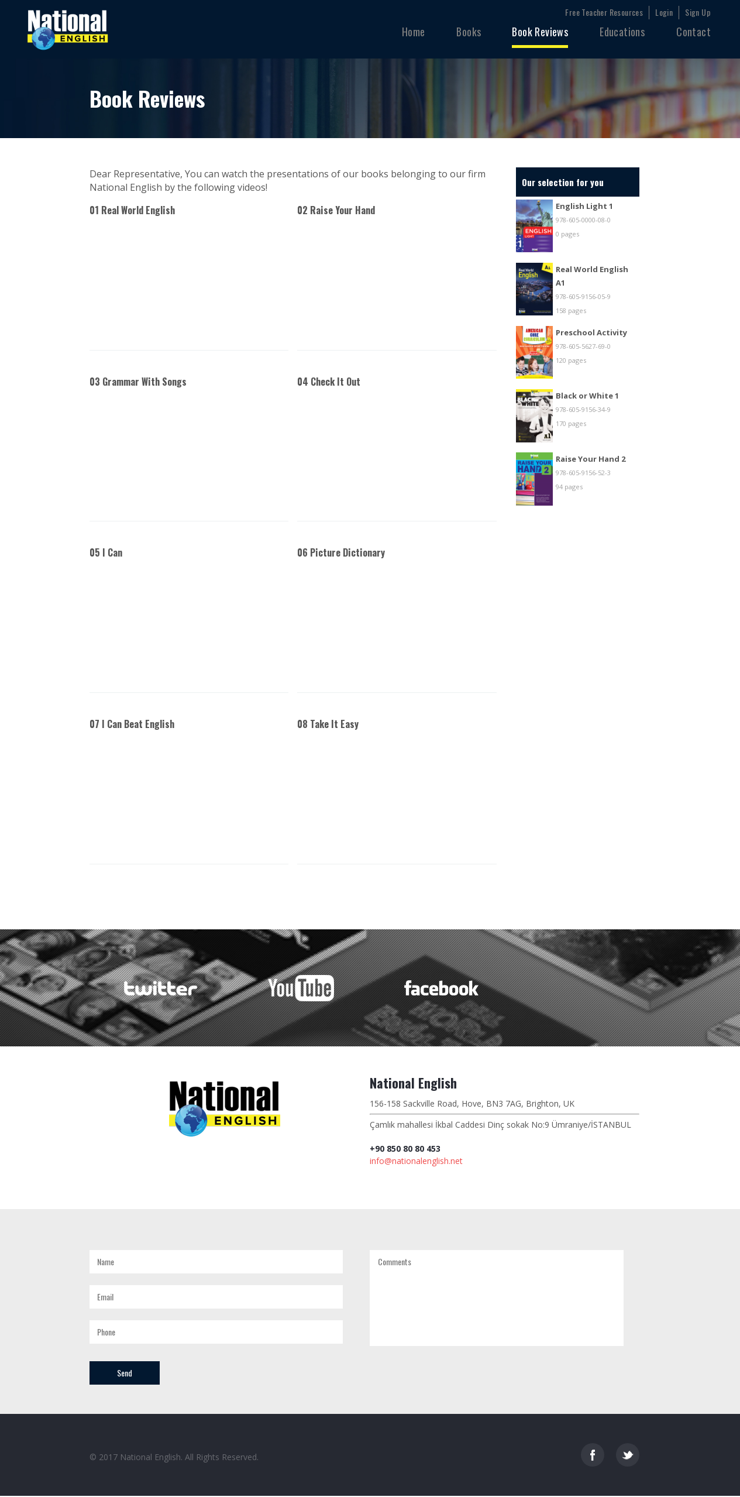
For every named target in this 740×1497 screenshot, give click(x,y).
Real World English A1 (592, 276)
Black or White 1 (587, 395)
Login (664, 12)
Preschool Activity (591, 332)
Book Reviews (540, 31)
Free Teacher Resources (604, 12)
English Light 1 (584, 206)
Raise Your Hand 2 (590, 459)
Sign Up (698, 12)
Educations (622, 31)
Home (413, 31)
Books (468, 31)
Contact (693, 31)
